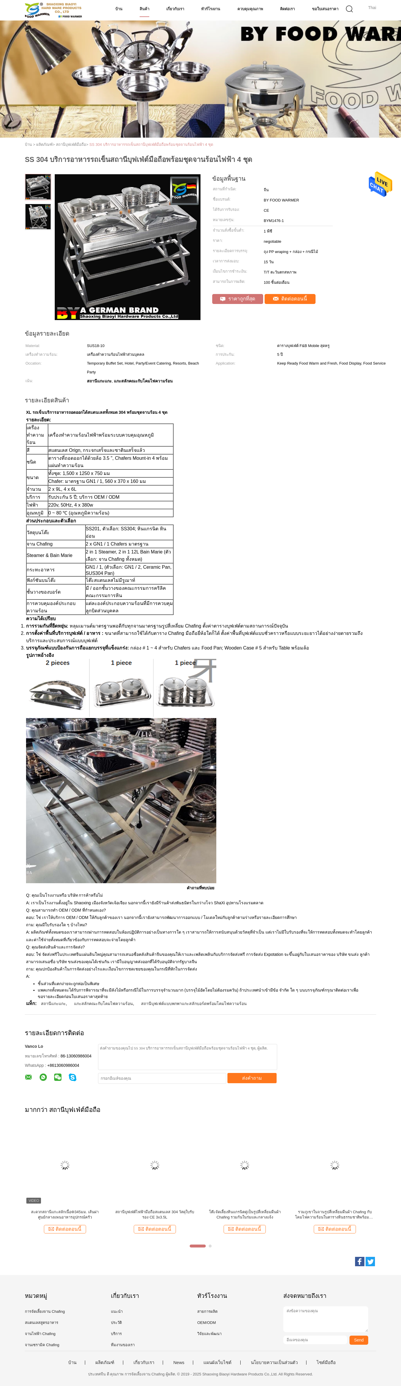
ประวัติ (116, 1322)
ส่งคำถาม (252, 1078)
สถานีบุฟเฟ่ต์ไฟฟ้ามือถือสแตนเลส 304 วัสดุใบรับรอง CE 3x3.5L (154, 1214)
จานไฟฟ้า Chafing (40, 1334)
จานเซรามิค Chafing (42, 1345)
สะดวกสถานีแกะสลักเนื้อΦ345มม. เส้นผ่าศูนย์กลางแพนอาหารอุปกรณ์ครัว (65, 1214)
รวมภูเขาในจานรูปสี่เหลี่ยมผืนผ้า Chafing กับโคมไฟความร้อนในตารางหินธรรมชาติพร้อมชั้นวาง (334, 1215)
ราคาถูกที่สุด (237, 299)
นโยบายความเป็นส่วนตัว (274, 1363)
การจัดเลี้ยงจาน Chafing (45, 1311)
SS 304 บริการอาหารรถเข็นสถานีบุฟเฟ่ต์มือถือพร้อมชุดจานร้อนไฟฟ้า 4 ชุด (151, 144)
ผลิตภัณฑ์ (104, 1363)
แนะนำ (117, 1311)
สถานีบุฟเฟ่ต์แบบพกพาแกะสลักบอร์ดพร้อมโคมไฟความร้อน (194, 1003)
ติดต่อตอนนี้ (290, 299)
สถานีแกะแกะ (53, 1003)
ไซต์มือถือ (326, 1363)
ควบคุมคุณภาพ (250, 9)
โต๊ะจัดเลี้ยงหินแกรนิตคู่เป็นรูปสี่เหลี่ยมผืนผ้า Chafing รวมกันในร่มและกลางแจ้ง (245, 1214)
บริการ (116, 1334)
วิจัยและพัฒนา (209, 1334)
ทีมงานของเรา (123, 1345)
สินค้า (144, 9)
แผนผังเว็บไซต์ (217, 1363)
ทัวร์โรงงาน (210, 9)
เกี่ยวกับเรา (175, 9)
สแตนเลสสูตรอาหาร (41, 1322)
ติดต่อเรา (287, 9)
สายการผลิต (207, 1311)
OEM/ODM (206, 1322)
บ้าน (118, 9)
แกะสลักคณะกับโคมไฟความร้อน (103, 1003)
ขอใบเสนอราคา (325, 9)
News (178, 1363)
